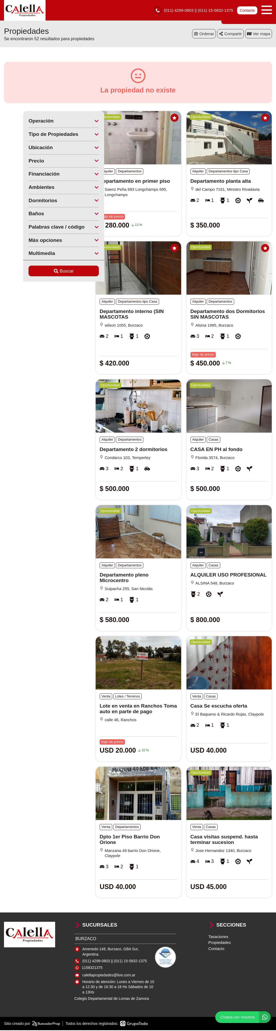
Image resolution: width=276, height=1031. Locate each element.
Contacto (247, 11)
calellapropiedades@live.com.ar (108, 975)
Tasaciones (218, 937)
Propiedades (219, 943)
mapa (258, 34)
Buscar (45, 271)
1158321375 (92, 968)
